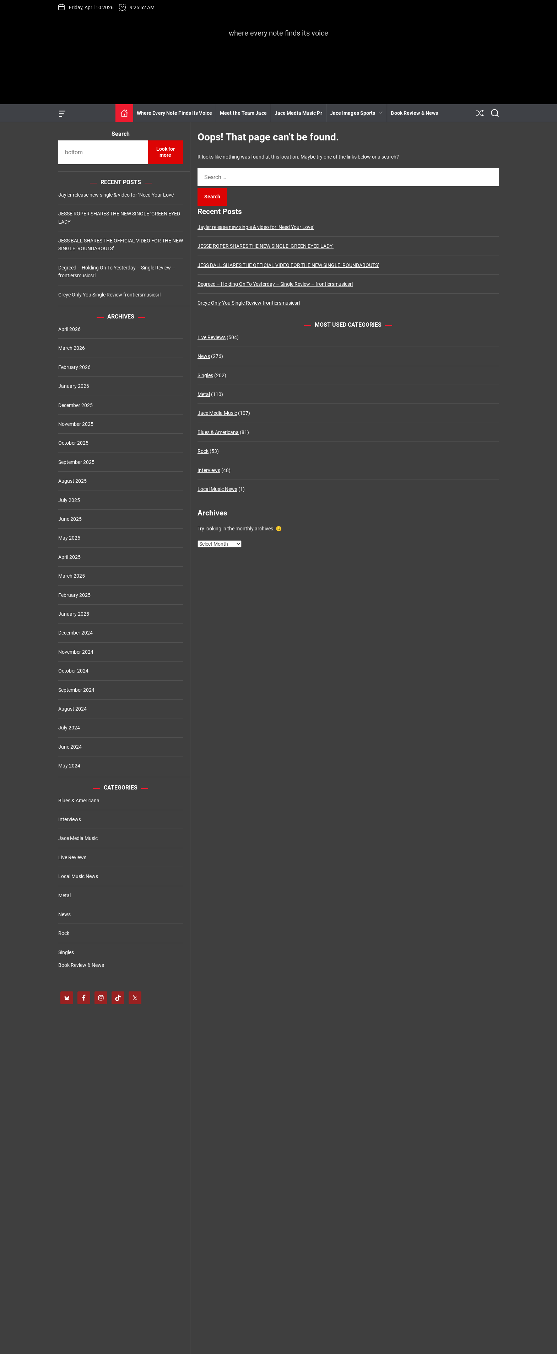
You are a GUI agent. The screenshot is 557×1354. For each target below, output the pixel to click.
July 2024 (69, 727)
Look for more (165, 152)
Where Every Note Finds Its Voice (174, 113)
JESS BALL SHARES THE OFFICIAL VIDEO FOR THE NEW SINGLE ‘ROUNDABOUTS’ (288, 265)
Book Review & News (414, 113)
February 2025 (74, 595)
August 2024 (72, 709)
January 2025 (73, 614)
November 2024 (75, 652)
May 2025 (69, 538)
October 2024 (73, 671)
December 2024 (75, 633)
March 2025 (71, 576)
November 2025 (75, 424)
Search (121, 133)
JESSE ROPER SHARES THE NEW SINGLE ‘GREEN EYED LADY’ (266, 246)
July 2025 (69, 500)
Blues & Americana (218, 432)
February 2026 (74, 367)
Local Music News (217, 489)
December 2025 (75, 405)
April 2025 (69, 557)
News (204, 356)
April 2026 (69, 329)
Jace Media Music (217, 413)
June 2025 (70, 519)
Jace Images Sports (356, 113)
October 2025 (73, 443)
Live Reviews (212, 337)
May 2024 (69, 766)
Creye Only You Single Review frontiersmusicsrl (249, 303)
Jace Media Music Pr (298, 113)
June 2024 (70, 747)
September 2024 (76, 690)
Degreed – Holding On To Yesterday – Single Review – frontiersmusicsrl (275, 284)
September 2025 (76, 462)
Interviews (209, 470)
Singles (205, 375)
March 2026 (71, 348)
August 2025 (72, 481)
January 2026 (73, 386)
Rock (203, 451)
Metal (204, 394)
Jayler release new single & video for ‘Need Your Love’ (256, 227)
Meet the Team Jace (243, 113)
